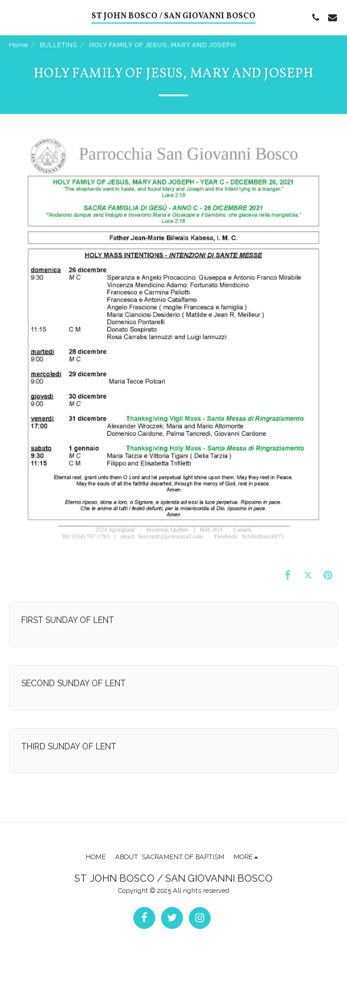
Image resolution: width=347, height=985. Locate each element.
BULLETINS (58, 45)
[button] (13, 17)
